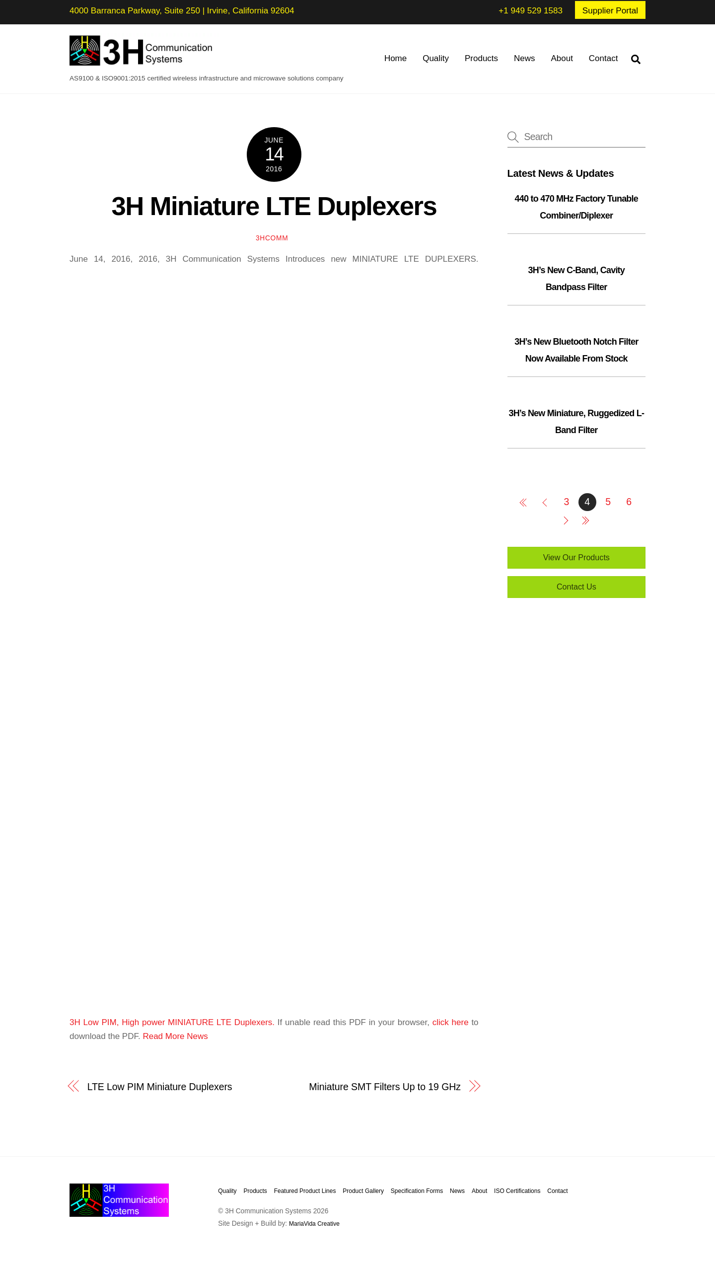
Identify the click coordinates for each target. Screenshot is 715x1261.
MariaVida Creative (314, 1223)
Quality (436, 58)
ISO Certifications (517, 1190)
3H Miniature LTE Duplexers (273, 206)
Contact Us (576, 586)
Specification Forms (417, 1190)
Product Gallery (363, 1190)
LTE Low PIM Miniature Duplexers (159, 1086)
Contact (603, 58)
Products (481, 58)
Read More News (175, 1036)
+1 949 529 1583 (531, 10)
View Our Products (576, 557)
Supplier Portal (610, 10)
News (524, 58)
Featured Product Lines (305, 1190)
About (561, 58)
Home (395, 58)
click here (450, 1022)
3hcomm (272, 238)
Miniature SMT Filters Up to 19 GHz (385, 1086)
